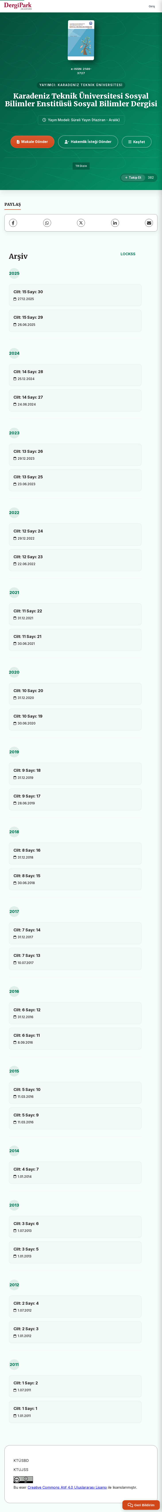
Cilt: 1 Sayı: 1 (25, 1408)
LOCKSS (128, 254)
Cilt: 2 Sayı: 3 (26, 1328)
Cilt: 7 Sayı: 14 (27, 930)
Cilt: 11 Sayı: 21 (27, 636)
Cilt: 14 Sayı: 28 (28, 371)
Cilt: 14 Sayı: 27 (28, 397)
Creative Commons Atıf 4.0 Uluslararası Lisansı (67, 1487)
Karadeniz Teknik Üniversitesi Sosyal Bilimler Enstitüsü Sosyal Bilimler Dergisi (81, 100)
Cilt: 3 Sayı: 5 (26, 1249)
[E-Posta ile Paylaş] (149, 223)
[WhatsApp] (47, 223)
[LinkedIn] (115, 223)
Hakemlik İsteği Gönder (88, 141)
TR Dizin (81, 166)
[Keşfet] (137, 142)
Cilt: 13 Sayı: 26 (28, 451)
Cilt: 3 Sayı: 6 (26, 1223)
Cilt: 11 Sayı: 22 (28, 611)
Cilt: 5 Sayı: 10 (27, 1089)
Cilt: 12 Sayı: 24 (28, 531)
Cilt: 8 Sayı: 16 (27, 850)
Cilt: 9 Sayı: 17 (27, 796)
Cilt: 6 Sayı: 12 (27, 1009)
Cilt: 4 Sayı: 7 (26, 1169)
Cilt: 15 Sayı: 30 (28, 291)
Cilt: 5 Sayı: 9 (26, 1115)
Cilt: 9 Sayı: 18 (27, 770)
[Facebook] (13, 223)
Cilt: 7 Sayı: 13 (27, 955)
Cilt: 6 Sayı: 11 (27, 1035)
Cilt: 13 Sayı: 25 (28, 477)
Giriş (152, 6)
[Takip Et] (133, 177)
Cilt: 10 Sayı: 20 (28, 690)
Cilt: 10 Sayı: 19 (28, 716)
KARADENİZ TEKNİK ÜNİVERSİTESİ (90, 85)
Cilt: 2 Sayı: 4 (26, 1303)
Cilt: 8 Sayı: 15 (27, 875)
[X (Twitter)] (81, 223)
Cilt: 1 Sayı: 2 (26, 1383)
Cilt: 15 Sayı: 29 (28, 317)
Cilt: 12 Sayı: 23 (28, 556)
